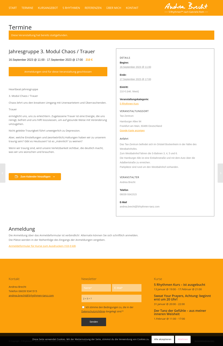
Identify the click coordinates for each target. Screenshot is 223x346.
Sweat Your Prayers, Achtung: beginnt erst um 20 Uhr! (182, 297)
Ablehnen (183, 339)
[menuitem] (12, 8)
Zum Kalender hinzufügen (36, 176)
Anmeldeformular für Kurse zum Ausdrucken (42, 246)
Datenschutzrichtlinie (93, 311)
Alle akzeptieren (162, 339)
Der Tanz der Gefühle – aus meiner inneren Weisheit (180, 312)
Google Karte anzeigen (132, 130)
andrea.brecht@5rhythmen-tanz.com (31, 295)
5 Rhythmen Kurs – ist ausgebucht (179, 284)
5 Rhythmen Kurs (129, 103)
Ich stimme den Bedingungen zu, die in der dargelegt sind (107, 309)
